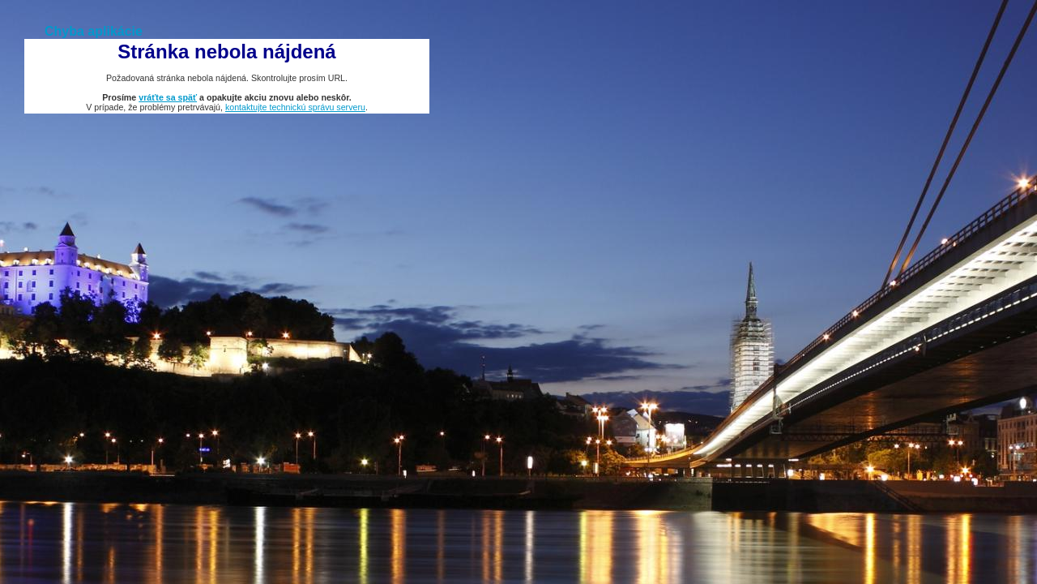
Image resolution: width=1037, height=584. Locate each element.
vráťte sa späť (168, 97)
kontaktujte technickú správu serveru (295, 107)
